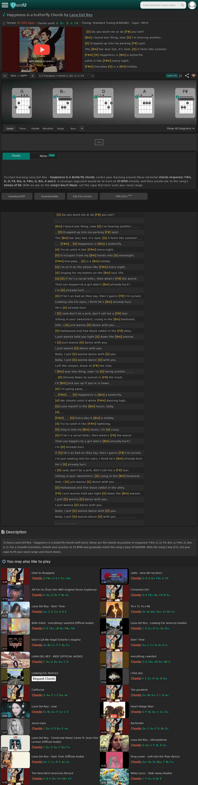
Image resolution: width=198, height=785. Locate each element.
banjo (60, 128)
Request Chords (44, 679)
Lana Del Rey (81, 15)
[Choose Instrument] (82, 128)
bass (73, 128)
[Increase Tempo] (33, 75)
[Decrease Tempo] (5, 75)
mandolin (48, 128)
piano (23, 128)
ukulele (35, 128)
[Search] (182, 5)
